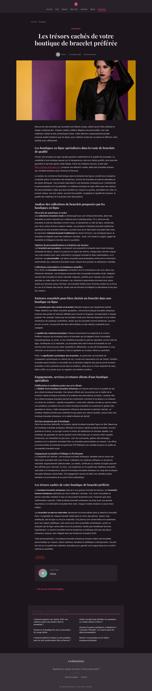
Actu (57, 9)
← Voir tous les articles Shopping (49, 589)
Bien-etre (74, 9)
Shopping (102, 9)
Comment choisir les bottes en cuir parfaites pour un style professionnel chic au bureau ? (52, 638)
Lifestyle (84, 9)
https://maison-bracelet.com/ (48, 167)
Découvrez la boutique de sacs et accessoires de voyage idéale (52, 631)
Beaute (64, 9)
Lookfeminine (76, 661)
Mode (92, 9)
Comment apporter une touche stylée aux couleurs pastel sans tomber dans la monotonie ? (51, 622)
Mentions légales (71, 677)
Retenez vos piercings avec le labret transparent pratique (94, 638)
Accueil (49, 9)
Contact (84, 677)
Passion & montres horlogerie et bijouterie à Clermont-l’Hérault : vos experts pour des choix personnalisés (97, 630)
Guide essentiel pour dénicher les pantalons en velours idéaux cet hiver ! (97, 620)
